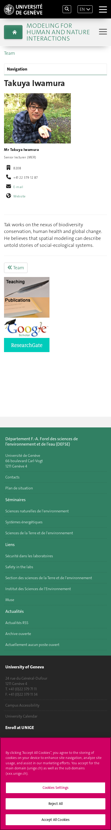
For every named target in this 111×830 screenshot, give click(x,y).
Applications (15, 739)
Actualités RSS (16, 622)
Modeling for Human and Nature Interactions (58, 32)
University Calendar (21, 716)
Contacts (12, 477)
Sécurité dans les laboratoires (29, 556)
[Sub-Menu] (102, 32)
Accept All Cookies (55, 822)
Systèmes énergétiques (24, 522)
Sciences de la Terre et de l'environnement (39, 533)
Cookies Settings (55, 790)
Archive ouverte (18, 633)
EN (82, 9)
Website (19, 196)
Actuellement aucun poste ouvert (32, 644)
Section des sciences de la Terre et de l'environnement (48, 577)
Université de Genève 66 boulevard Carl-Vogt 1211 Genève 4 (24, 461)
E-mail (18, 187)
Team (9, 53)
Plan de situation (19, 488)
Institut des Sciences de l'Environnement (38, 588)
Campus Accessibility (22, 705)
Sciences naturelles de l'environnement (37, 511)
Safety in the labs (19, 566)
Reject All (55, 806)
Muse (9, 599)
